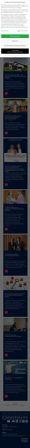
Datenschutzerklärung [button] (16, 53)
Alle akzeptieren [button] (15, 34)
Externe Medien (23, 29)
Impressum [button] (22, 53)
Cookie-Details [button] (8, 53)
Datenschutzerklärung (6, 24)
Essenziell (4, 29)
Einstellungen (11, 25)
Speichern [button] (15, 39)
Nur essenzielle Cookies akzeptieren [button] (15, 44)
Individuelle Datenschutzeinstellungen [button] (15, 49)
